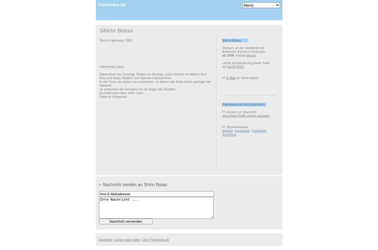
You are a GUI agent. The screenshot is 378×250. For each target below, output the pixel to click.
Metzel (251, 55)
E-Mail (231, 78)
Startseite (105, 244)
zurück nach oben (127, 244)
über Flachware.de (156, 244)
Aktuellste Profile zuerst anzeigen (246, 116)
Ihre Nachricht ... (156, 210)
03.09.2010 (236, 67)
